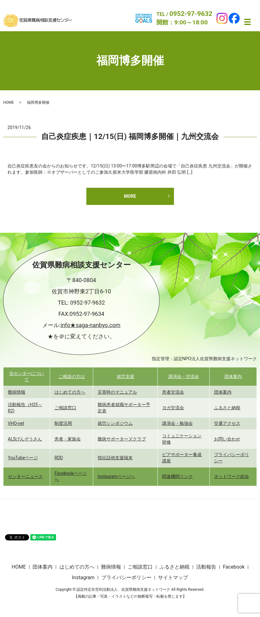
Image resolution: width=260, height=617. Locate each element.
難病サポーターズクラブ (122, 438)
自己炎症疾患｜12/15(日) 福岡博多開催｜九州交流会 (130, 136)
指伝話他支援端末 (115, 457)
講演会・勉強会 (177, 423)
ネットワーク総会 (231, 476)
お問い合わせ (227, 438)
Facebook (233, 567)
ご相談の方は (72, 376)
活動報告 (206, 567)
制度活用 (63, 423)
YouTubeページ (23, 457)
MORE (130, 196)
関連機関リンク (177, 476)
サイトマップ (173, 577)
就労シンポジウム (115, 423)
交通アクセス (227, 423)
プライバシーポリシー (126, 577)
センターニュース (25, 476)
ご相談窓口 (65, 407)
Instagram (83, 577)
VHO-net (16, 423)
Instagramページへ (116, 476)
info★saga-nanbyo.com (90, 325)
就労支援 (125, 376)
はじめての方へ (69, 392)
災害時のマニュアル (117, 392)
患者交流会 (173, 392)
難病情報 (16, 392)
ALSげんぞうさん (25, 438)
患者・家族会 (67, 438)
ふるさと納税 (227, 407)
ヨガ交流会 (173, 407)
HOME (8, 102)
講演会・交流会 (183, 376)
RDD (58, 457)
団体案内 (233, 376)
